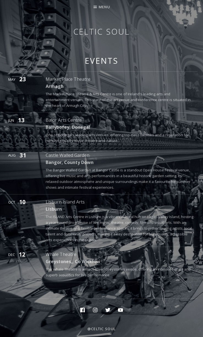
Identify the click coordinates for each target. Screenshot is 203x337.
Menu (104, 6)
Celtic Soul (101, 31)
